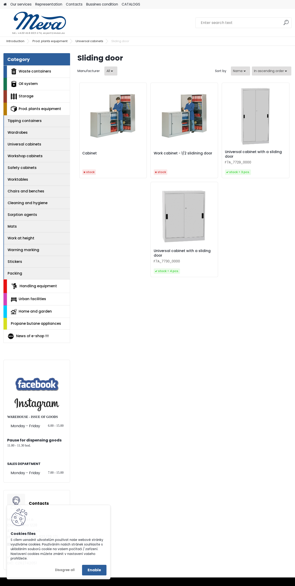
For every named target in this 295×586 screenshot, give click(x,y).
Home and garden (31, 311)
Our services (21, 4)
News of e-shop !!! (28, 336)
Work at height (21, 238)
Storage (22, 96)
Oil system (24, 84)
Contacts (74, 4)
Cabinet (89, 153)
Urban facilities (28, 299)
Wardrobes (18, 132)
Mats (12, 226)
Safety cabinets (22, 167)
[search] (286, 24)
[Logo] (35, 22)
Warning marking (23, 249)
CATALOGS (131, 4)
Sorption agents (22, 214)
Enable (94, 570)
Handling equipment (34, 286)
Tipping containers (25, 120)
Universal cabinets (89, 41)
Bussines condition (102, 4)
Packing (15, 273)
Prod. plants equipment (50, 41)
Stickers (15, 261)
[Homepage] (5, 4)
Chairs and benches (26, 191)
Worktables (18, 179)
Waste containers (31, 71)
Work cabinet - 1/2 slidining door (183, 153)
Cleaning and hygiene (27, 202)
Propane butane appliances (36, 323)
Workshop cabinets (25, 156)
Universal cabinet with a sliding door (253, 154)
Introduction (15, 41)
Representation (48, 4)
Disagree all (65, 570)
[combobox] (240, 71)
